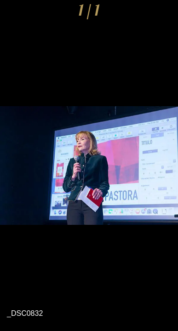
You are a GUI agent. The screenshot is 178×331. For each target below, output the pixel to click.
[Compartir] (141, 13)
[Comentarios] (165, 13)
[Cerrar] (12, 12)
